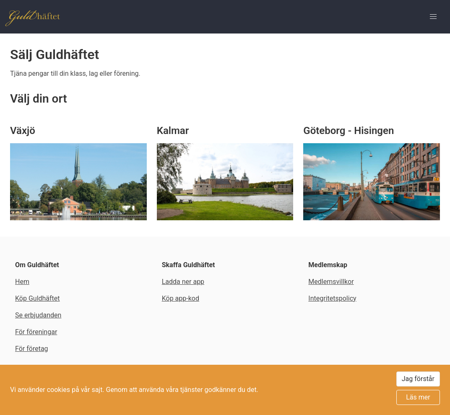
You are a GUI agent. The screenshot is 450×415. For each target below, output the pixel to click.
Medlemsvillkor (331, 282)
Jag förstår (418, 379)
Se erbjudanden (38, 315)
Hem (22, 282)
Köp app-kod (180, 298)
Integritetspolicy (332, 298)
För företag (31, 349)
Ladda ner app (183, 282)
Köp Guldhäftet (37, 298)
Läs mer (418, 397)
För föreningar (36, 332)
